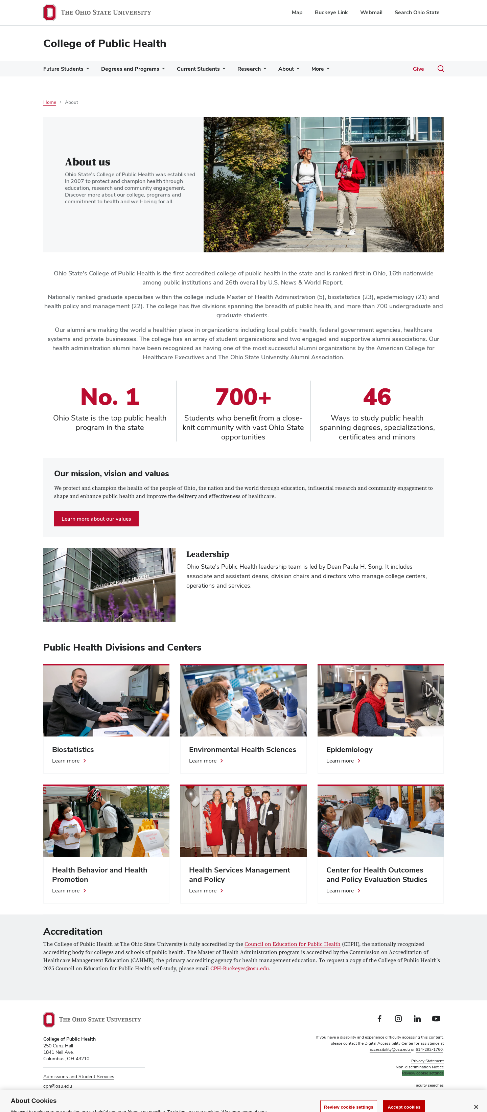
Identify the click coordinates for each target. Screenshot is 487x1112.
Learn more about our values (96, 518)
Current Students (198, 68)
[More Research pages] (263, 70)
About (286, 68)
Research (249, 68)
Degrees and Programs (130, 68)
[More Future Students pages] (86, 70)
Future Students (63, 68)
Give (418, 68)
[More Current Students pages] (222, 70)
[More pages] (326, 70)
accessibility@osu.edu (390, 1049)
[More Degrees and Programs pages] (162, 70)
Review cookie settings (423, 1073)
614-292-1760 (429, 1049)
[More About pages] (296, 70)
